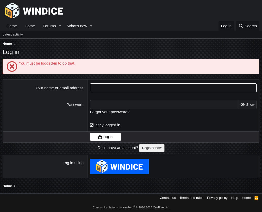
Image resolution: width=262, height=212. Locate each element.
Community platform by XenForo (131, 207)
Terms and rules (191, 198)
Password (75, 104)
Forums (49, 26)
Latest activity (13, 34)
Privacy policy (217, 198)
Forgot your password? (109, 112)
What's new (77, 26)
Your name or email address (59, 88)
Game (11, 26)
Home (30, 26)
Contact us (168, 198)
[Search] (247, 26)
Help (234, 198)
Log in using (73, 163)
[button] (60, 26)
